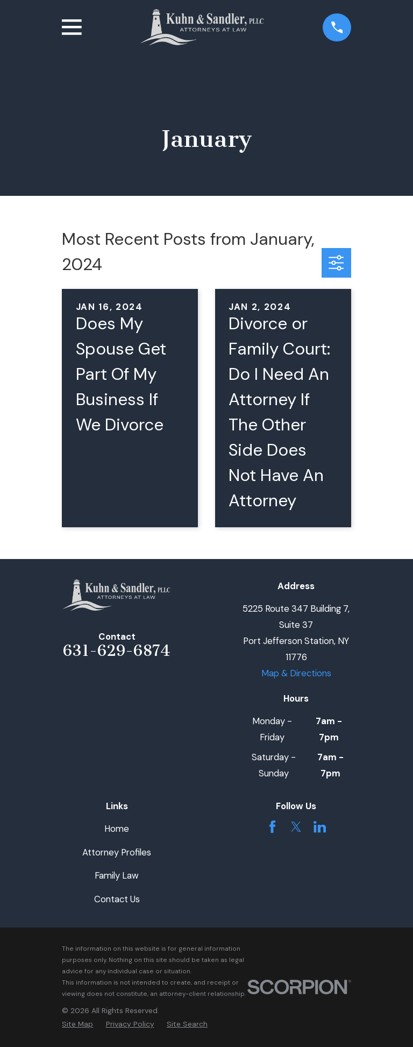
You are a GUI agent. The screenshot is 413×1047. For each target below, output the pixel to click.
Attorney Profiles (116, 852)
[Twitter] (296, 826)
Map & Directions (296, 673)
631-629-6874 (116, 650)
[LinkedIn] (320, 826)
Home (116, 828)
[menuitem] (77, 1024)
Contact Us (117, 899)
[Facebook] (272, 826)
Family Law (117, 875)
